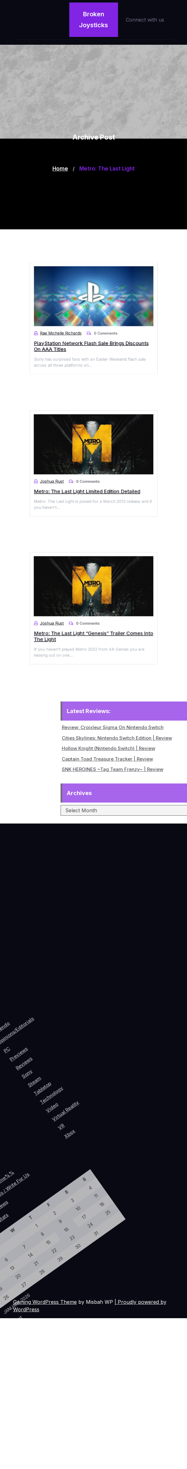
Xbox (107, 1090)
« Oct (21, 1322)
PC (7, 1059)
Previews (20, 1056)
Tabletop (59, 1070)
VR (96, 1090)
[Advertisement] (93, 185)
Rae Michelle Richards (69, 329)
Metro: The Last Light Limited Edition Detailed (88, 484)
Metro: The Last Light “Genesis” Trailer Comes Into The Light (93, 629)
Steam (48, 1069)
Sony (38, 1067)
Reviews (30, 1060)
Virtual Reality (91, 1075)
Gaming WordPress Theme (45, 1302)
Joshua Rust (62, 476)
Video (78, 1080)
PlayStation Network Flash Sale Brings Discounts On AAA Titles (91, 338)
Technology (70, 1070)
